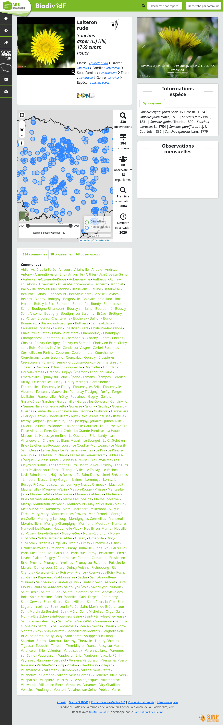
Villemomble (69, 670)
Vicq (61, 665)
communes (35, 254)
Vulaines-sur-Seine (83, 689)
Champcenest (31, 338)
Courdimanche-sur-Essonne (42, 357)
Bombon (63, 303)
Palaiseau (58, 548)
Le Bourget (91, 440)
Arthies (91, 274)
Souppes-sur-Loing (98, 636)
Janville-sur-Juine (59, 421)
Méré (67, 509)
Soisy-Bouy (54, 636)
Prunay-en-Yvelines (58, 562)
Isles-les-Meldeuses (95, 416)
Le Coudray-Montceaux (90, 445)
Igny (74, 416)
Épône (75, 377)
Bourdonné (103, 308)
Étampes (104, 377)
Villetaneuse (110, 680)
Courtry (90, 357)
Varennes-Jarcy (96, 650)
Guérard (118, 406)
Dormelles (92, 367)
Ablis (24, 269)
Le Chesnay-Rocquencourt (50, 445)
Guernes (27, 411)
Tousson (57, 645)
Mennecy (53, 509)
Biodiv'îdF (50, 6)
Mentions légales (171, 702)
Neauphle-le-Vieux (67, 528)
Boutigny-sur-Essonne (77, 313)
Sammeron (103, 621)
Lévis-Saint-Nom (33, 474)
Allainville (81, 269)
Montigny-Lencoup (51, 518)
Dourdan (109, 367)
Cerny (57, 328)
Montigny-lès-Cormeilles (87, 518)
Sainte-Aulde (50, 592)
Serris (96, 626)
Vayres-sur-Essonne (36, 660)
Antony (26, 274)
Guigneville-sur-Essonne (72, 411)
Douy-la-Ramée (32, 372)
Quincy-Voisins (77, 567)
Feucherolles (42, 382)
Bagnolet (116, 284)
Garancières (30, 401)
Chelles (117, 338)
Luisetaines (55, 484)
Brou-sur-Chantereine (54, 318)
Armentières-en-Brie (50, 274)
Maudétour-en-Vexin (48, 504)
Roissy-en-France (73, 572)
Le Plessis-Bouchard (52, 455)
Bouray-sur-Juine (79, 308)
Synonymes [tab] (152, 103)
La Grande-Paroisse (89, 430)
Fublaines (78, 396)
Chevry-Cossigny (47, 343)
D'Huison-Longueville (66, 367)
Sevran (109, 626)
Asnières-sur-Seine (113, 274)
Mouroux (102, 523)
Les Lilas (121, 465)
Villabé (72, 665)
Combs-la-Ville (49, 347)
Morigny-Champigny (60, 523)
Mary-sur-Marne (106, 499)
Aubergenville (79, 279)
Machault (116, 484)
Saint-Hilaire (53, 601)
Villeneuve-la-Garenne (37, 675)
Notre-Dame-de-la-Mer (55, 538)
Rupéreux (45, 577)
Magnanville (30, 489)
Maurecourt (76, 504)
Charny (92, 338)
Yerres (116, 689)
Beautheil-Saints (33, 294)
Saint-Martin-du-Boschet (39, 611)
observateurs (88, 254)
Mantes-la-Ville (41, 494)
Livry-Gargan (59, 479)
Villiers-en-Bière (51, 684)
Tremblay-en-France (81, 645)
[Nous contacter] (6, 79)
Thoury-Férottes (107, 640)
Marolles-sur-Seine (77, 499)
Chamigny (111, 333)
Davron (41, 367)
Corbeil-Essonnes (106, 347)
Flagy (58, 382)
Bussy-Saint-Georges (56, 323)
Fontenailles (30, 386)
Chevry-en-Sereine (76, 343)
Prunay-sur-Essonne (91, 562)
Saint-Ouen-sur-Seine (66, 616)
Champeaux (75, 338)
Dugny (65, 372)
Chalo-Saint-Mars (65, 333)
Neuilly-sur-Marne (97, 528)
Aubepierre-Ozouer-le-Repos (44, 279)
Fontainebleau (102, 382)
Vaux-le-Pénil (110, 655)
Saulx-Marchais (64, 626)
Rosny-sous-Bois (101, 572)
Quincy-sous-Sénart (49, 567)
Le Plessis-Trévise (75, 460)
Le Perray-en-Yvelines (76, 450)
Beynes (113, 294)
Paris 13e (118, 548)
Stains (41, 640)
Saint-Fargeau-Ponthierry (98, 597)
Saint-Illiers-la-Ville (101, 601)
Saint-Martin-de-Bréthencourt (103, 606)
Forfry (104, 391)
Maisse (100, 489)
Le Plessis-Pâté (47, 460)
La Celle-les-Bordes (48, 426)
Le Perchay (49, 450)
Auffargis (100, 279)
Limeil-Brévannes (114, 474)
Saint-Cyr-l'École (76, 587)
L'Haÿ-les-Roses (60, 474)
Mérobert (80, 509)
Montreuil (116, 518)
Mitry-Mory (40, 513)
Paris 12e (102, 548)
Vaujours (91, 655)
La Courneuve (110, 426)
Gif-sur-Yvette (55, 406)
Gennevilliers (32, 406)
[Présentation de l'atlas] (6, 30)
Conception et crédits (143, 702)
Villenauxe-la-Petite (96, 670)
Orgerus (44, 543)
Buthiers (81, 323)
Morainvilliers (31, 523)
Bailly (25, 289)
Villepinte (47, 680)
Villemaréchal (31, 670)
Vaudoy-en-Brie (70, 655)
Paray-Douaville (80, 548)
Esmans (89, 377)
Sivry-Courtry (54, 631)
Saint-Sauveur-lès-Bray (38, 621)
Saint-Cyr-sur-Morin (106, 587)
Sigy (38, 631)
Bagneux (100, 284)
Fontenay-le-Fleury (56, 386)
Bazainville (112, 289)
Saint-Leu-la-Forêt (64, 606)
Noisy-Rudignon (95, 533)
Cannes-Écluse (102, 323)
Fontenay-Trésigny (84, 391)
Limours (29, 479)
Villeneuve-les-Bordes (73, 675)
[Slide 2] (178, 72)
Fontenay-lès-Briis (86, 386)
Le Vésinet (110, 470)
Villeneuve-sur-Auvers (109, 675)
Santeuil (44, 626)
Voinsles (27, 689)
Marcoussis (63, 494)
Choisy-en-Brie (104, 343)
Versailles (109, 660)
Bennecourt (57, 294)
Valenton (54, 650)
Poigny (50, 557)
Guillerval (101, 411)
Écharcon (80, 372)
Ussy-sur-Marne (111, 645)
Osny (115, 543)
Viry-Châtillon (109, 684)
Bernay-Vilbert (80, 294)
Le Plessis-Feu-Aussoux (87, 455)
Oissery (80, 538)
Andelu (96, 269)
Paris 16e (45, 553)
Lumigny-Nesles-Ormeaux (87, 484)
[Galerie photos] (6, 91)
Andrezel (112, 269)
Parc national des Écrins (149, 712)
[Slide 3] (185, 72)
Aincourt (65, 269)
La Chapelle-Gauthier (81, 426)
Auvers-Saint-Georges (74, 284)
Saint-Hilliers (74, 601)
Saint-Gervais (31, 601)
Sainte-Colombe (75, 592)
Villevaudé (29, 684)
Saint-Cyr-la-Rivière (47, 587)
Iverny (25, 421)
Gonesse (75, 406)
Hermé (40, 416)
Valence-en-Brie (33, 650)
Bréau (101, 313)
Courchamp (104, 352)
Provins (35, 562)
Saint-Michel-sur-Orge (96, 611)
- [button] (22, 135)
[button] (22, 115)
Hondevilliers (58, 416)
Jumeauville (113, 421)
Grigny (90, 406)
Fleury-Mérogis (76, 382)
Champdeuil (54, 338)
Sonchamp (73, 636)
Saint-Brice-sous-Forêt (98, 582)
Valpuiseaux (73, 650)
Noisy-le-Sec (71, 533)
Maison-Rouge (81, 489)
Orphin (73, 543)
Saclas (82, 577)
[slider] (71, 226)
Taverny (69, 640)
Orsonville (100, 543)
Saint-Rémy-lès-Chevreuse (104, 616)
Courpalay (73, 357)
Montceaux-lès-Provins (68, 513)
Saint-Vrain (66, 621)
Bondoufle (80, 303)
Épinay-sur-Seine (55, 377)
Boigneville (71, 299)
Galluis (106, 396)
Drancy (52, 372)
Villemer (50, 670)
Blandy (40, 299)
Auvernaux (46, 284)
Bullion (95, 318)
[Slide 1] (171, 72)
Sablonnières (65, 577)
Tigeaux (27, 645)
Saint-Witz (84, 621)
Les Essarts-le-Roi (85, 465)
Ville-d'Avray (89, 665)
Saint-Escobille (66, 597)
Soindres (36, 636)
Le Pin (100, 450)
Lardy (102, 435)
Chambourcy (90, 333)
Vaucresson (46, 655)
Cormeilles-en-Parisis (37, 352)
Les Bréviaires (100, 460)
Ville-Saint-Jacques (84, 680)
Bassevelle (80, 289)
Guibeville (44, 411)
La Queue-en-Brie (82, 435)
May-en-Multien (100, 504)
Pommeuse (66, 557)
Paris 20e (78, 553)
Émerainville (30, 377)
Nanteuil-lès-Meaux (36, 528)
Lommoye (92, 479)
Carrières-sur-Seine (35, 328)
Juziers (26, 426)
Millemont (98, 509)
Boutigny (51, 313)
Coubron (62, 352)
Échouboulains (101, 372)
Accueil (57, 702)
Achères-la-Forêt (43, 269)
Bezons (26, 299)
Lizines (77, 479)
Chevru (26, 343)
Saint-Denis (29, 592)
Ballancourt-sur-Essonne (50, 289)
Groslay (103, 406)
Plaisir (37, 557)
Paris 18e (61, 553)
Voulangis (43, 689)
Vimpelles (73, 684)
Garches (48, 401)
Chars (104, 338)
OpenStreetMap (103, 240)
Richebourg (100, 567)
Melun (119, 504)
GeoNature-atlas (98, 712)
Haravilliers (119, 411)
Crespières (106, 357)
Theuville (85, 640)
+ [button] (22, 123)
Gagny (93, 396)
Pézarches (106, 553)
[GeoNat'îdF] (6, 55)
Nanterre (119, 523)
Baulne (95, 289)
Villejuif (106, 665)
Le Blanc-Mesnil (68, 440)
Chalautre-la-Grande (106, 328)
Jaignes (38, 421)
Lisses (42, 479)
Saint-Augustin (68, 582)
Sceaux (84, 626)
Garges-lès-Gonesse (92, 401)
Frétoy (63, 396)
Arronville (75, 274)
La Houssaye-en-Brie (50, 435)
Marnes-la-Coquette (45, 499)
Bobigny (54, 299)
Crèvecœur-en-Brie (35, 362)
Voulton (60, 689)
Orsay (85, 543)
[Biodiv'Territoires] (6, 67)
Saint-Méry (69, 611)
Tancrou (55, 640)
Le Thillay (93, 470)
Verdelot (59, 660)
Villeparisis (29, 680)
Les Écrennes (59, 465)
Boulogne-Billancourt (48, 308)
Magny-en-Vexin (54, 489)
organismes (61, 254)
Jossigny (81, 421)
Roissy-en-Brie (47, 572)
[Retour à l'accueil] (6, 18)
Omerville (96, 538)
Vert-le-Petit (46, 665)
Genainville (118, 401)
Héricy (27, 416)
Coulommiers (82, 352)
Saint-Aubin (45, 582)
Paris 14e (28, 553)
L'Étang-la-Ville (72, 470)
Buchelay (80, 318)
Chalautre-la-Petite (35, 333)
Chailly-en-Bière (77, 328)
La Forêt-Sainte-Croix (56, 430)
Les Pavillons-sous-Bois (40, 470)
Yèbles (104, 689)
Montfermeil (98, 513)
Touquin (42, 645)
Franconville (46, 396)
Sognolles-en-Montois (83, 631)
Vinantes (90, 684)
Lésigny (106, 465)
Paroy (92, 553)
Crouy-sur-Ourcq (81, 362)
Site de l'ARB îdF (75, 702)
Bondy (96, 303)
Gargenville (65, 401)
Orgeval (59, 543)
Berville (99, 294)
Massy (25, 504)
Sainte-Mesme (41, 597)
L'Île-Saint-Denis (86, 474)
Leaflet (85, 240)
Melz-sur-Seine (32, 509)
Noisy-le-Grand (47, 533)
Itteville (118, 416)
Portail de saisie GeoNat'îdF (107, 702)
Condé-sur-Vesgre (76, 347)
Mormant (85, 523)
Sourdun (27, 640)
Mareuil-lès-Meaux (89, 494)
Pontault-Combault (92, 557)
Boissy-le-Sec (44, 303)
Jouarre (95, 421)
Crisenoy (58, 362)
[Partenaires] (6, 43)
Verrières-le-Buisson (84, 660)
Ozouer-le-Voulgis (34, 548)
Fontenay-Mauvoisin (51, 391)
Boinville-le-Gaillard (97, 299)
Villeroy (62, 680)
